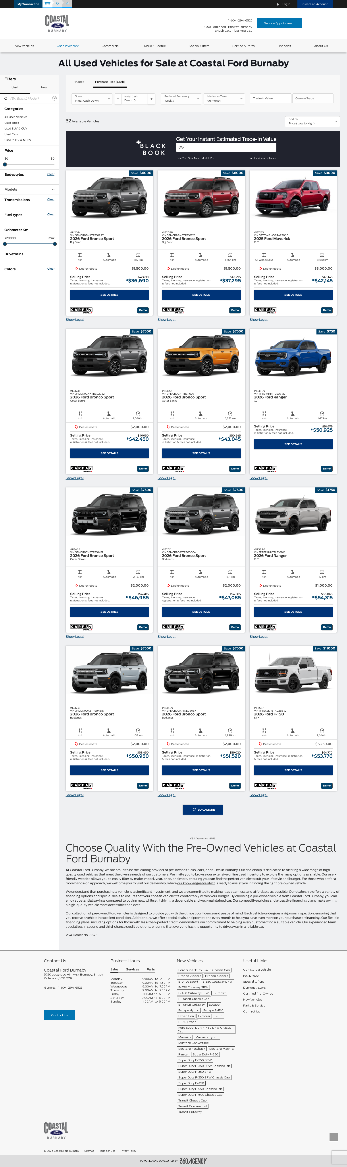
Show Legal (75, 319)
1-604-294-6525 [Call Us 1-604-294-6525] (240, 20)
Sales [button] (114, 969)
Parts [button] (151, 969)
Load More (204, 809)
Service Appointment (279, 23)
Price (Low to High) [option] (302, 123)
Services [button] (132, 969)
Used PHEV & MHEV (17, 140)
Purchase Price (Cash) (110, 82)
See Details (109, 295)
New (44, 87)
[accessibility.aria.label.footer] (193, 1161)
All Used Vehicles (15, 117)
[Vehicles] (226, 147)
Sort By (293, 119)
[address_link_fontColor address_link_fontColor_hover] (228, 29)
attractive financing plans (296, 900)
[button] (28, 4)
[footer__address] (74, 976)
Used (15, 87)
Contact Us (59, 1015)
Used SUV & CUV (15, 128)
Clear (50, 174)
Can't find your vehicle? (262, 158)
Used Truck (11, 123)
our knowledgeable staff (196, 883)
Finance (78, 82)
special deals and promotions (188, 918)
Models (29, 189)
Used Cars (11, 134)
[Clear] (54, 98)
